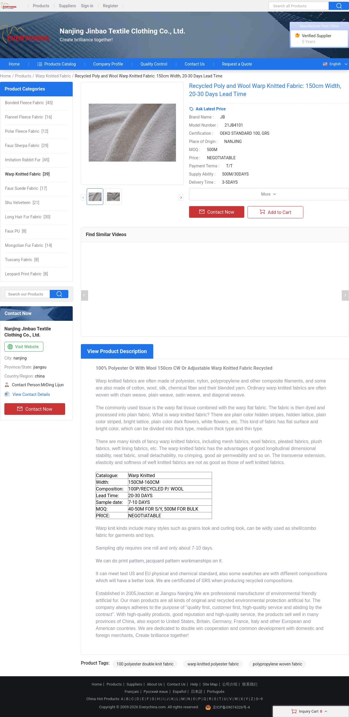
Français (131, 691)
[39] (27, 174)
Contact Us (195, 64)
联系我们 (249, 684)
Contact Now (34, 409)
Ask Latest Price (211, 109)
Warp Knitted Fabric (53, 76)
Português (216, 691)
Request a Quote (237, 64)
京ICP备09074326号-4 (227, 707)
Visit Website (22, 347)
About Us (154, 684)
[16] (28, 117)
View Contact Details (31, 394)
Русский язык (156, 691)
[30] (27, 217)
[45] (29, 102)
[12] (26, 131)
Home (14, 64)
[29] (26, 145)
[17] (26, 188)
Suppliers (67, 6)
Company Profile (108, 64)
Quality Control (153, 64)
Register (110, 6)
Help (194, 684)
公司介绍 (229, 684)
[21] (22, 202)
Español (179, 691)
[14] (28, 245)
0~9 (259, 699)
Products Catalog (56, 64)
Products (41, 6)
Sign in (87, 6)
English (331, 64)
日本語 (196, 691)
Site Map (210, 684)
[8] (15, 231)
